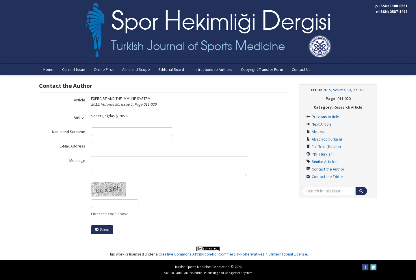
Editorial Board (171, 69)
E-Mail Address (72, 146)
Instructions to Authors (212, 69)
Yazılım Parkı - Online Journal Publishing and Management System (208, 273)
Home (48, 69)
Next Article (319, 124)
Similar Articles (321, 161)
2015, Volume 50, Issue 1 (344, 89)
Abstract (316, 131)
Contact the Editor (324, 176)
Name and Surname (68, 131)
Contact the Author (325, 169)
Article (79, 100)
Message (77, 160)
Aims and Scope (136, 69)
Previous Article (322, 116)
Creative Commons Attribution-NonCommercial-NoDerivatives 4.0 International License (233, 254)
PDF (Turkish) (320, 154)
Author (79, 117)
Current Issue (73, 69)
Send (102, 229)
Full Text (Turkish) (323, 146)
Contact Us (301, 69)
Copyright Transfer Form (262, 69)
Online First (104, 69)
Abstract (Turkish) (324, 139)
